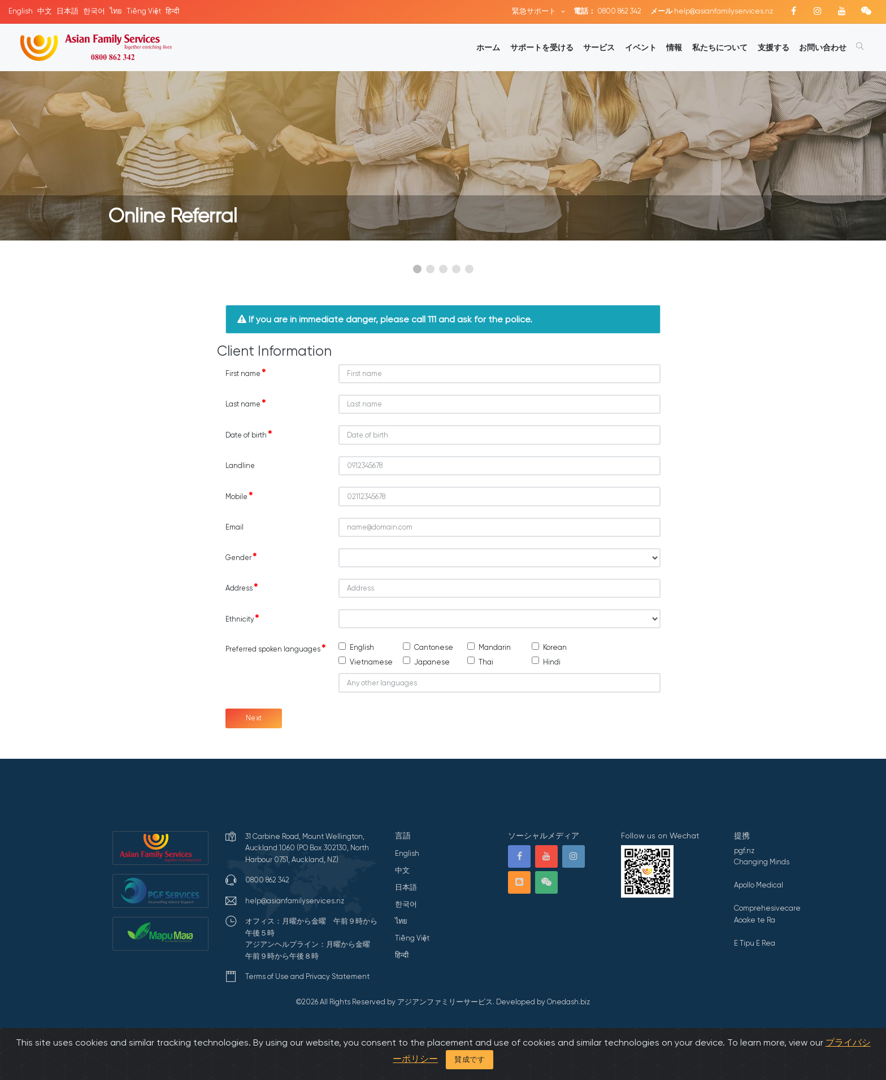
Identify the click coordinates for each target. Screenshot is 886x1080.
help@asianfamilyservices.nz (711, 11)
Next (254, 718)
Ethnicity (242, 618)
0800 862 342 (607, 11)
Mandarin (495, 647)
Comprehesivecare (767, 908)
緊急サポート (535, 11)
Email (234, 527)
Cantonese (433, 647)
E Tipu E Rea (754, 943)
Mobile (239, 496)
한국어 (94, 11)
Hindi (552, 662)
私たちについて (720, 47)
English (20, 11)
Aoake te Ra (754, 920)
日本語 (68, 11)
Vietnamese (371, 662)
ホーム (488, 47)
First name (245, 373)
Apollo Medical (758, 885)
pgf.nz (744, 850)
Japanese (432, 662)
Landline (240, 465)
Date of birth (248, 434)
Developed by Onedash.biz (543, 1002)
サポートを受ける (542, 47)
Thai (486, 662)
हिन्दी (172, 11)
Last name (245, 403)
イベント (641, 47)
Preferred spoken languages (275, 648)
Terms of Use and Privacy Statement (307, 976)
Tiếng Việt (144, 11)
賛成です (469, 1059)
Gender (241, 557)
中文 (44, 11)
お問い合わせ (822, 47)
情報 (674, 47)
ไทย (116, 11)
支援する (773, 47)
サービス (599, 47)
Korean (555, 647)
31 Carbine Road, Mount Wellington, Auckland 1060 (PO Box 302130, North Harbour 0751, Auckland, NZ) (307, 848)
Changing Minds (761, 862)
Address (241, 587)
